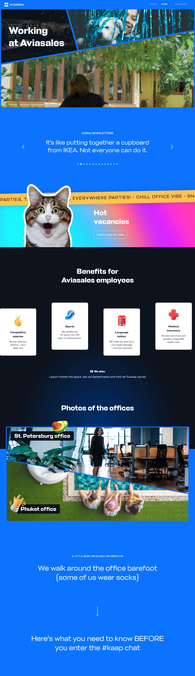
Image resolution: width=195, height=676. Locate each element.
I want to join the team (110, 234)
